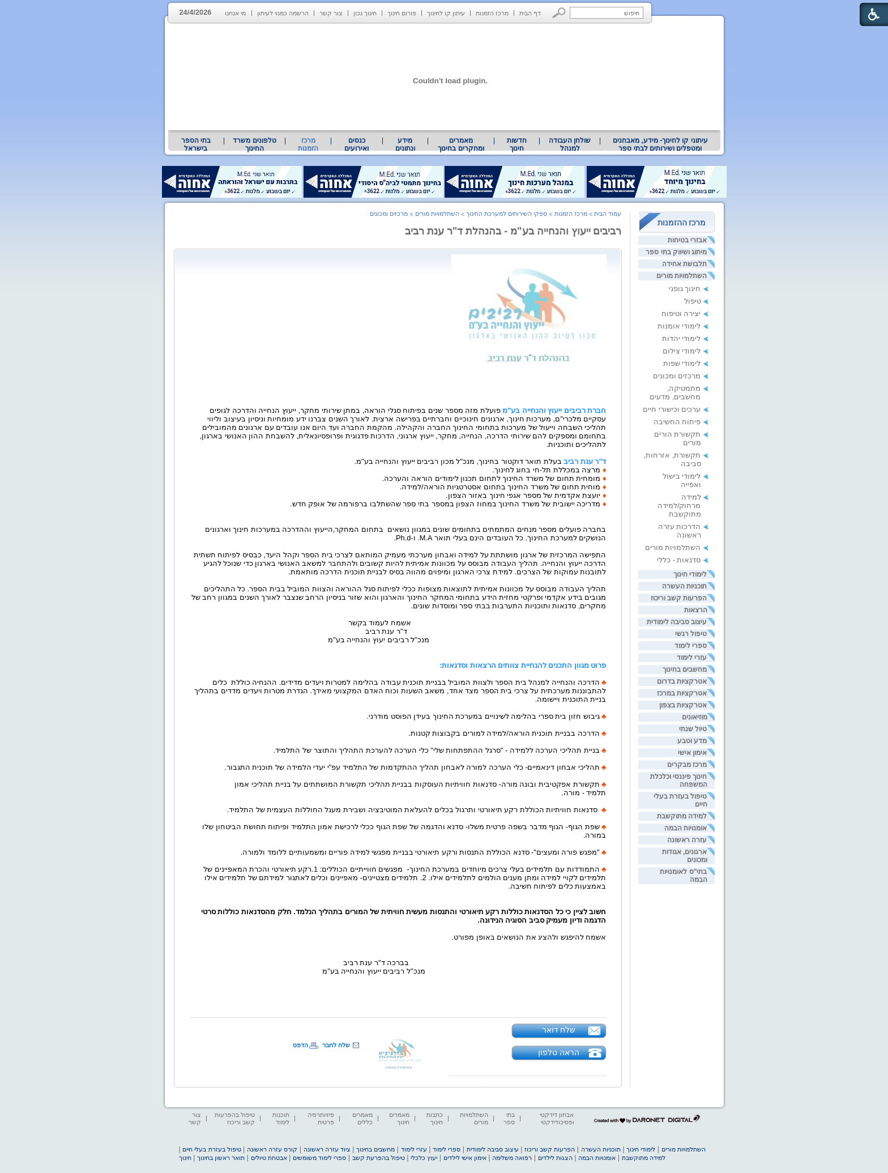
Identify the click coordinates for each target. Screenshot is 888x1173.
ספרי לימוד (690, 646)
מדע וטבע (692, 741)
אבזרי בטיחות (687, 240)
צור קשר (331, 13)
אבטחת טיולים (269, 1157)
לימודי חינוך (690, 574)
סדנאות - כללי (679, 560)
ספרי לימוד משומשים (319, 1157)
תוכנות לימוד (280, 1118)
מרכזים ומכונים (677, 376)
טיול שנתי (693, 729)
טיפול (692, 301)
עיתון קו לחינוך (446, 13)
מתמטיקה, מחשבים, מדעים (675, 392)
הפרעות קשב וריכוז (679, 598)
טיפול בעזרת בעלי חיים (211, 1149)
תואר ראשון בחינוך (221, 1157)
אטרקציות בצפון (683, 705)
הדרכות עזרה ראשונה (679, 530)
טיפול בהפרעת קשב (378, 1157)
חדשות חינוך (517, 144)
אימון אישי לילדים (464, 1157)
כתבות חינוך (434, 1118)
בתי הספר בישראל (196, 144)
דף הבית (530, 13)
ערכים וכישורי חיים (672, 409)
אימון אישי (692, 753)
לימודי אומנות (679, 326)
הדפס (300, 1045)
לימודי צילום (682, 351)
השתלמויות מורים (681, 276)
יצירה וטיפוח (681, 313)
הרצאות (695, 610)
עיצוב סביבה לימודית (677, 622)
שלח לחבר (336, 1045)
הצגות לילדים (555, 1157)
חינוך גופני (685, 288)
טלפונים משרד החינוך (254, 144)
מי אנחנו (235, 13)
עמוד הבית (607, 213)
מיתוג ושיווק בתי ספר (676, 252)
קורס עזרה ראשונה (272, 1149)
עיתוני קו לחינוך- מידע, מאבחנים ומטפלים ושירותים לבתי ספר (660, 144)
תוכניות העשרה (684, 586)
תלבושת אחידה (684, 264)
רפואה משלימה (512, 1157)
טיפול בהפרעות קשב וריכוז (235, 1118)
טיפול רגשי (691, 634)
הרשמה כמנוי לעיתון (283, 13)
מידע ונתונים (405, 144)
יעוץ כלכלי (424, 1157)
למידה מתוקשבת (682, 816)
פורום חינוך (401, 13)
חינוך (185, 1157)
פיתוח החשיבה (677, 421)
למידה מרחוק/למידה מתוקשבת (679, 505)
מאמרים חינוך (399, 1118)
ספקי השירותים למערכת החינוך (506, 213)
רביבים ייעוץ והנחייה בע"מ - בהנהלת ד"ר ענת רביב (513, 231)
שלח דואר (559, 1029)
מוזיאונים (694, 717)
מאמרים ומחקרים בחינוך (461, 144)
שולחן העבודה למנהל (570, 144)
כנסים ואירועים (356, 144)
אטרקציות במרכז (682, 693)
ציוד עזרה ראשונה (327, 1149)
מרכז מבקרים (687, 765)
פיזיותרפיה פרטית (321, 1118)
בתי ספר (509, 1118)
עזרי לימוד (692, 658)
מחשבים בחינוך (685, 669)
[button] (559, 13)
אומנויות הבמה (685, 828)
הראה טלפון (558, 1052)
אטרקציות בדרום (682, 681)
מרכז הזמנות (492, 13)
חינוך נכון (365, 13)
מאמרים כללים (362, 1118)
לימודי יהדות (681, 338)
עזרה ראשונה (687, 840)
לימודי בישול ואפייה (682, 480)
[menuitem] (660, 144)
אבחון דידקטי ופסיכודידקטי (557, 1118)
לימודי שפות (682, 363)
